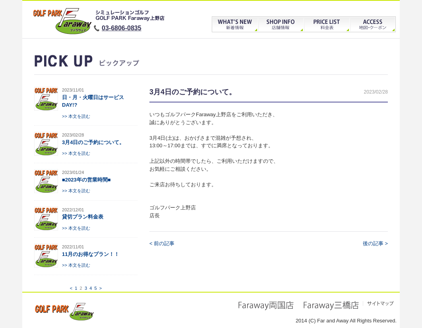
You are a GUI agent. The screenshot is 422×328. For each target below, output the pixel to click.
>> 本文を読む (76, 116)
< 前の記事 (161, 243)
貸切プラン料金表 (82, 217)
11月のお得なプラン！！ (90, 254)
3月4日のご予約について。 (93, 142)
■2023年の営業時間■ (86, 180)
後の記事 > (375, 243)
